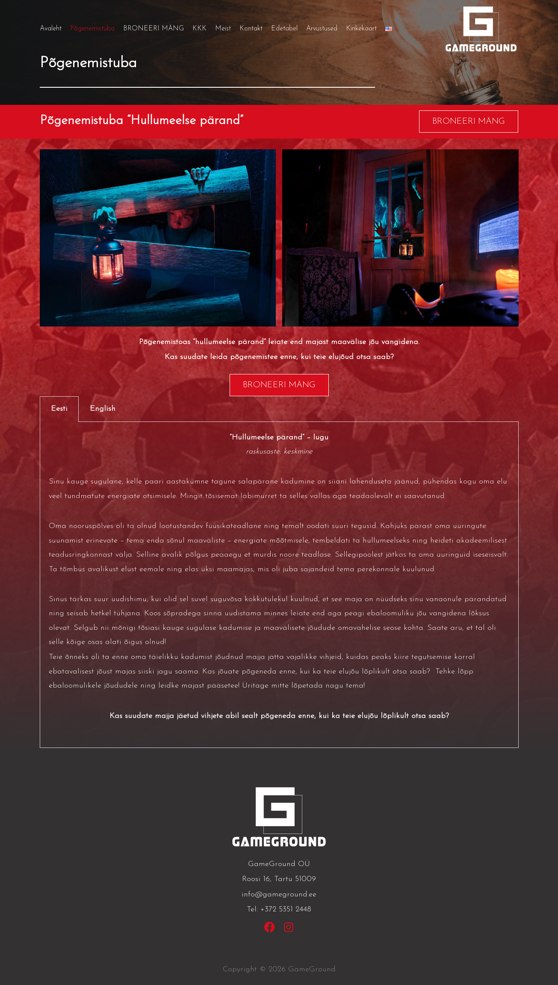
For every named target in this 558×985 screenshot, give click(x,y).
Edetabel (284, 28)
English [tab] (102, 409)
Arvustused (321, 28)
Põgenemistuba (92, 28)
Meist (223, 28)
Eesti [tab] (59, 409)
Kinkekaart (361, 28)
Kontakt (251, 28)
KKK (199, 28)
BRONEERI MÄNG (153, 28)
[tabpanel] (279, 585)
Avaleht (51, 28)
